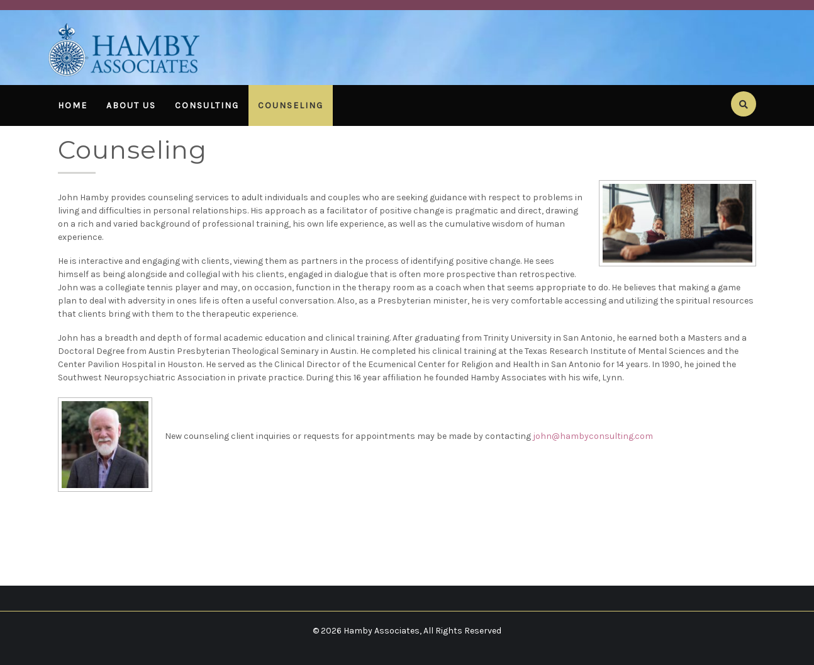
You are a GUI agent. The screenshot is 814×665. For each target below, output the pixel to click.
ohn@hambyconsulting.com (594, 436)
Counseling (290, 105)
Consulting (207, 105)
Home (72, 105)
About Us (131, 105)
